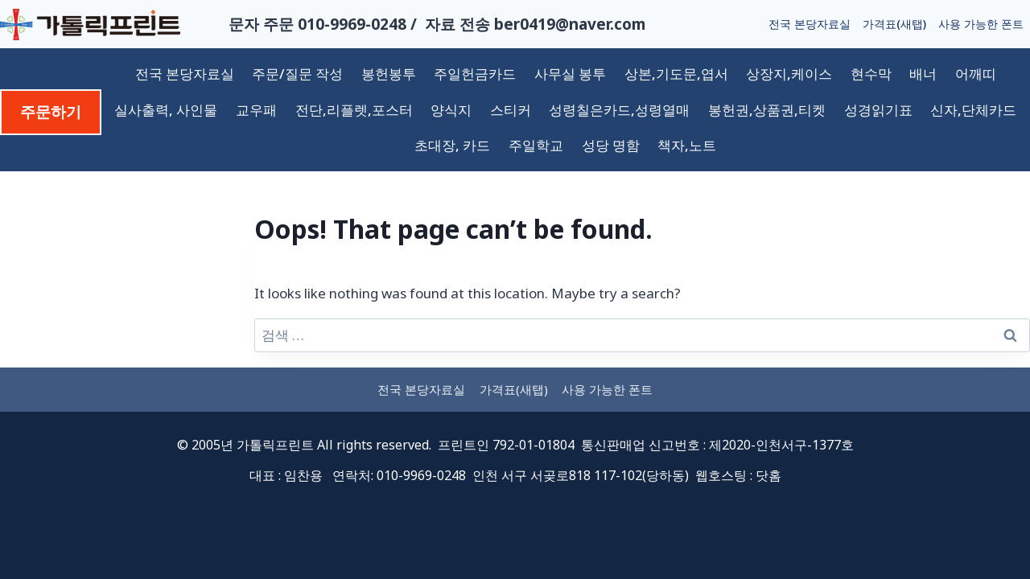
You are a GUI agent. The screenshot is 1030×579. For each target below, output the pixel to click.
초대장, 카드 (452, 145)
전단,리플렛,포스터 (354, 110)
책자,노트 (686, 145)
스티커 (510, 110)
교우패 (256, 110)
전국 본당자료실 (809, 23)
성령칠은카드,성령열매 (619, 110)
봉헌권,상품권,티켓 (767, 110)
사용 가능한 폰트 (981, 23)
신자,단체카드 (973, 110)
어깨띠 (975, 73)
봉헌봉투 (388, 73)
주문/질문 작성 (297, 73)
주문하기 (50, 111)
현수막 (871, 73)
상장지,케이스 (789, 73)
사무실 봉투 (570, 73)
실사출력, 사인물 (165, 110)
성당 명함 (611, 145)
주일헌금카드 (475, 73)
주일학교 (536, 145)
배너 (923, 73)
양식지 (451, 110)
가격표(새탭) (894, 23)
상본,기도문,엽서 (676, 73)
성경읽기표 (878, 110)
